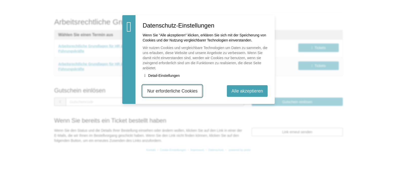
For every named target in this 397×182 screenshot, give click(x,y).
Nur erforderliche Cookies (172, 91)
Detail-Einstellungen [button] (161, 76)
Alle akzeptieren (247, 91)
